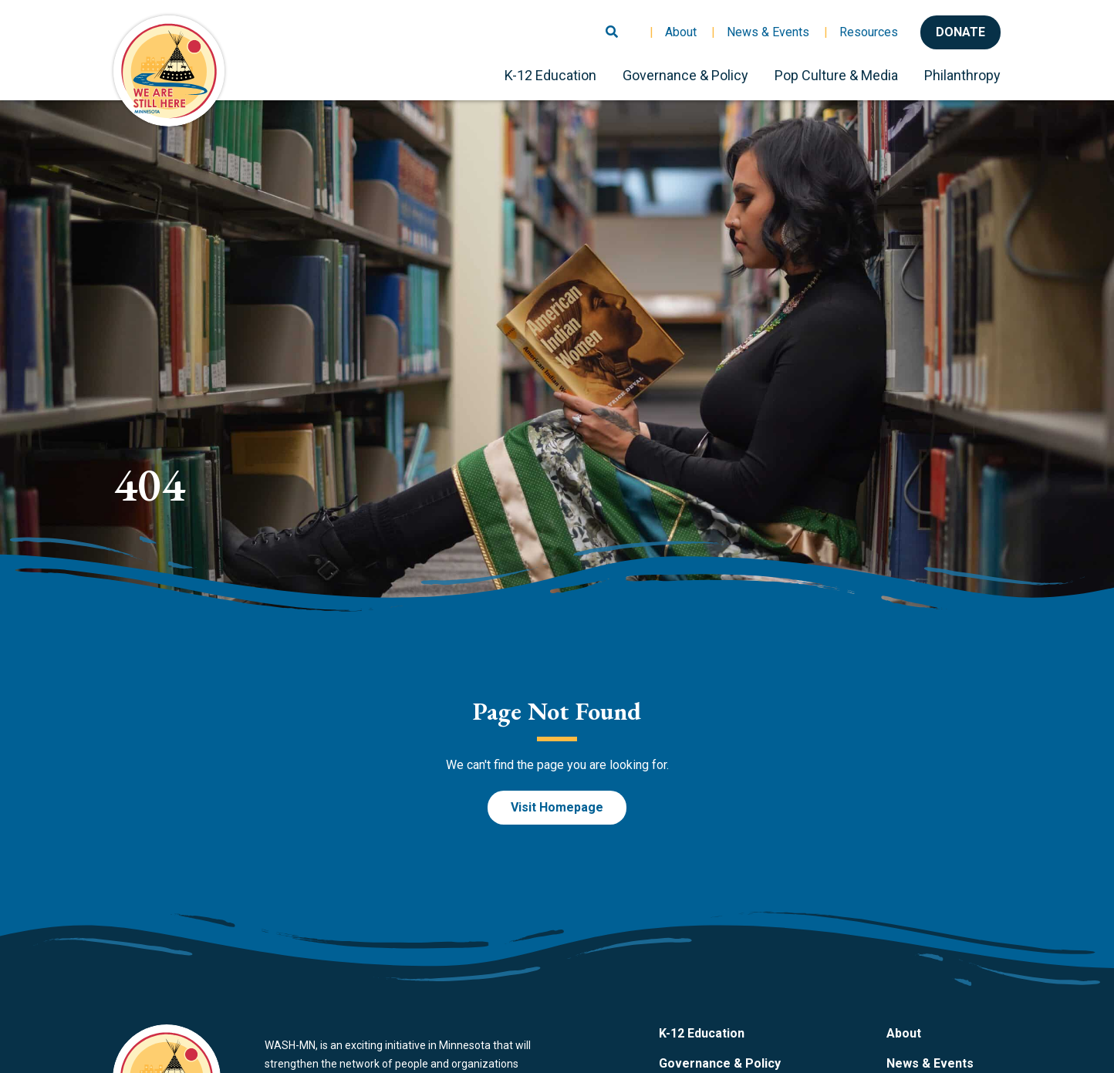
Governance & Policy (685, 75)
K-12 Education (550, 75)
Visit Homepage (557, 807)
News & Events (768, 32)
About (681, 32)
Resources (868, 32)
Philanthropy (962, 75)
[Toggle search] (612, 25)
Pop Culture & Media (836, 75)
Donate (960, 32)
